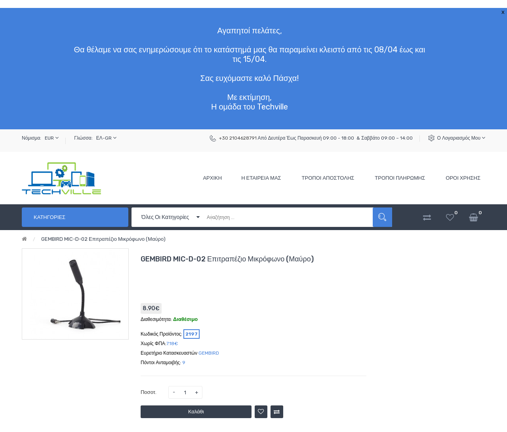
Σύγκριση (277, 411)
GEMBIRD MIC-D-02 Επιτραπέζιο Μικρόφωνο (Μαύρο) (103, 239)
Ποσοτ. (148, 392)
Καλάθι (196, 412)
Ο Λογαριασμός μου (461, 138)
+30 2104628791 (238, 138)
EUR (52, 138)
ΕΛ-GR (106, 138)
